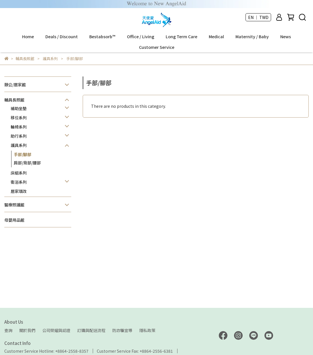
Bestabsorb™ (102, 36)
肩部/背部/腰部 (27, 163)
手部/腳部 (22, 154)
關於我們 (27, 330)
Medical (216, 36)
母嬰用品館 (14, 220)
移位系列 (19, 117)
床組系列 (19, 173)
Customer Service (156, 47)
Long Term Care (181, 36)
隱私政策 (147, 330)
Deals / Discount (61, 36)
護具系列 (19, 145)
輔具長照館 (14, 100)
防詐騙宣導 (122, 330)
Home (28, 36)
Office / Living (140, 36)
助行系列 (19, 136)
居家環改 (19, 191)
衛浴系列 (19, 182)
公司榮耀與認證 (56, 330)
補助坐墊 (19, 108)
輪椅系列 (19, 127)
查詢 (8, 330)
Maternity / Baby (252, 36)
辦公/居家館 (15, 84)
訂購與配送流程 (91, 330)
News (285, 36)
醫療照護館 (14, 205)
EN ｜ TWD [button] (258, 17)
